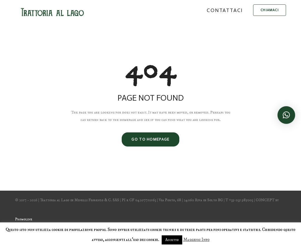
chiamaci (269, 10)
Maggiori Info (196, 239)
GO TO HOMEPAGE (150, 139)
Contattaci (225, 10)
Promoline (23, 219)
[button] (286, 115)
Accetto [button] (172, 239)
